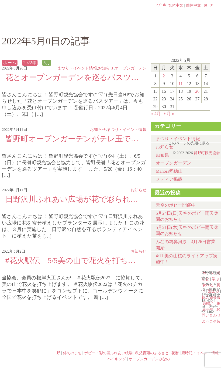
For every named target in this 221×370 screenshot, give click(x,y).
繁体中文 (175, 5)
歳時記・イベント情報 (29, 339)
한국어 (209, 5)
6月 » (169, 113)
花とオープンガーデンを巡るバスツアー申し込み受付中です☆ (74, 77)
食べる (127, 27)
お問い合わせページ (194, 14)
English (160, 5)
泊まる (202, 27)
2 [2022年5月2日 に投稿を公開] (164, 75)
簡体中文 (193, 5)
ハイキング (193, 339)
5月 (46, 62)
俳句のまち (72, 353)
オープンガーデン (130, 68)
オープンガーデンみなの (29, 359)
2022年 (29, 62)
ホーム (17, 27)
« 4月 (156, 113)
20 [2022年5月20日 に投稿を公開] (197, 91)
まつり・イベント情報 (77, 68)
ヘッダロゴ (33, 11)
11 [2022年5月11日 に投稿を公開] (180, 83)
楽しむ (52, 27)
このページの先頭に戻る (216, 141)
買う (164, 27)
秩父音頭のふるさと (138, 339)
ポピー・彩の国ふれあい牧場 (83, 339)
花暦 (173, 319)
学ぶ (89, 27)
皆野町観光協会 (207, 153)
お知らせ (106, 68)
